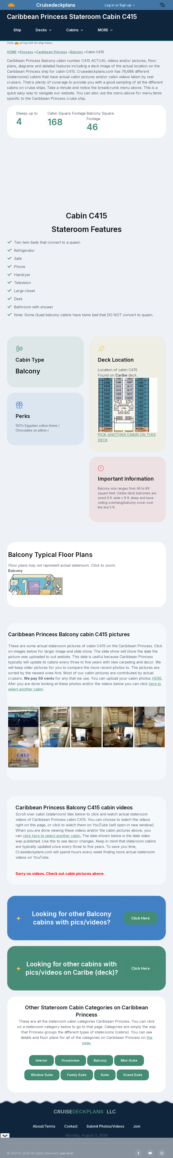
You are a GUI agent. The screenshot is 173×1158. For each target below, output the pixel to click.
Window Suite (42, 1075)
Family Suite (76, 1075)
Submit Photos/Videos (105, 1126)
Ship (17, 30)
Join (136, 1126)
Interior (41, 1060)
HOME (11, 52)
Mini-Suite (129, 1060)
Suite (105, 1075)
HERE (157, 678)
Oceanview (70, 1060)
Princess (26, 52)
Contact (70, 1126)
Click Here (140, 918)
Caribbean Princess (51, 52)
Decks (41, 30)
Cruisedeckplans (55, 5)
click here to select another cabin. (52, 835)
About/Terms (44, 1126)
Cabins (72, 30)
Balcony (76, 52)
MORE (103, 30)
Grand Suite (132, 1075)
